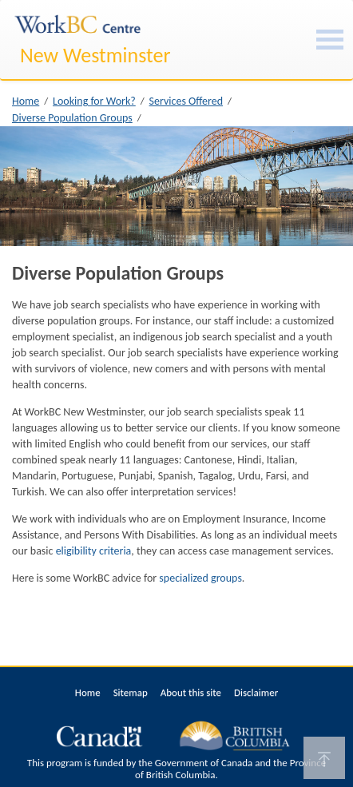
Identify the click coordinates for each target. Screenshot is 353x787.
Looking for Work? (94, 101)
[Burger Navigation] (329, 39)
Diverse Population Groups (72, 118)
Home (25, 101)
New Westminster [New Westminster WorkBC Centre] (95, 55)
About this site (191, 692)
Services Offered (186, 101)
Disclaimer (256, 692)
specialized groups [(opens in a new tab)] (200, 578)
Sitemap (130, 692)
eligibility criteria (94, 551)
